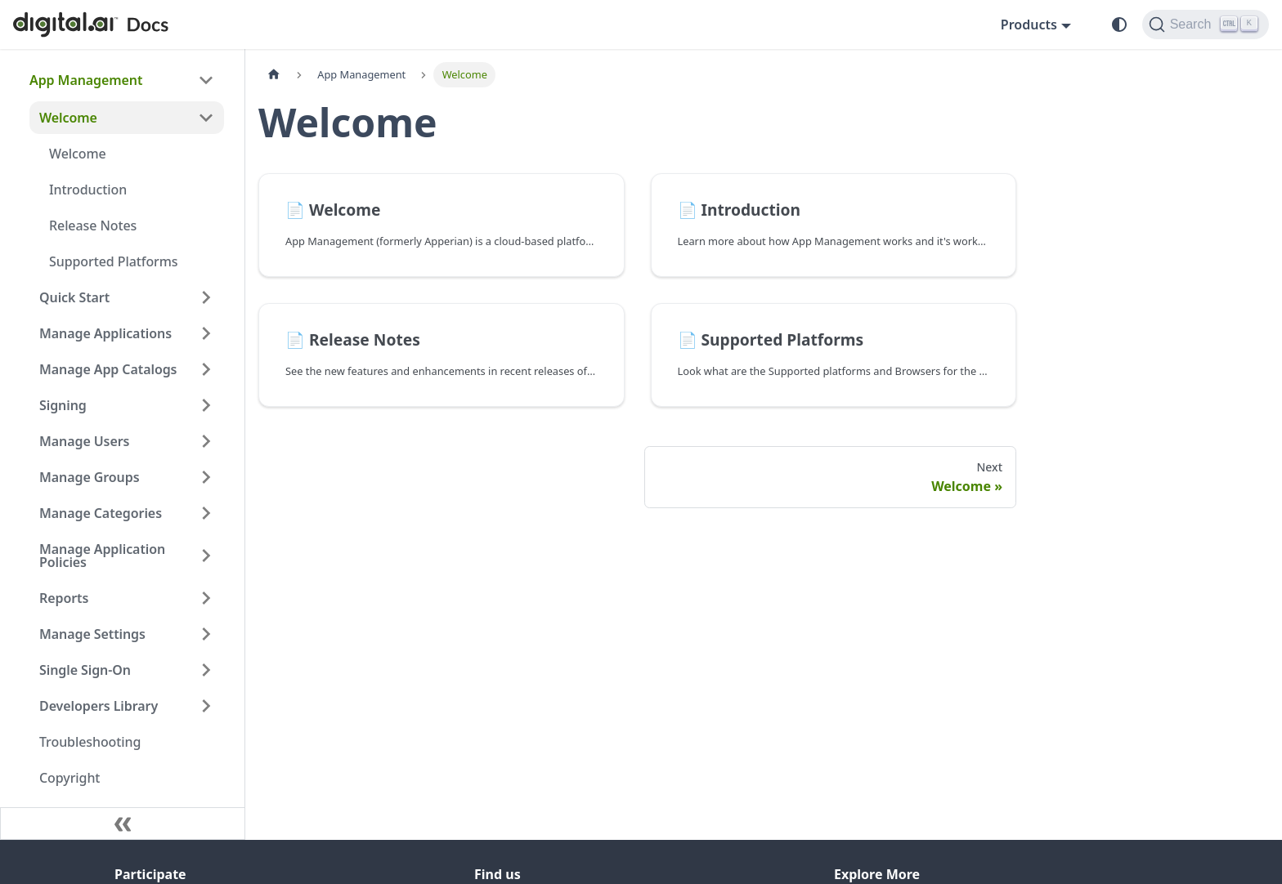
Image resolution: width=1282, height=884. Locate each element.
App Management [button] (85, 80)
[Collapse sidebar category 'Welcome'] (206, 117)
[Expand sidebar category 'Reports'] (206, 598)
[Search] (1205, 24)
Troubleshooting (90, 742)
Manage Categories (100, 513)
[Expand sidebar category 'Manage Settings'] (206, 634)
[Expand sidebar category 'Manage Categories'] (206, 513)
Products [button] (1029, 24)
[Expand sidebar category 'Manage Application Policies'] (206, 555)
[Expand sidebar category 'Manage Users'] (206, 441)
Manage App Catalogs (108, 369)
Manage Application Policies (102, 555)
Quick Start (74, 297)
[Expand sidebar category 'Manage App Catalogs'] (206, 369)
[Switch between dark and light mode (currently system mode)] (1119, 24)
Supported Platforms (113, 261)
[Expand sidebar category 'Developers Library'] (206, 706)
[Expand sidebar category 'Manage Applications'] (206, 333)
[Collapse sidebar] (122, 823)
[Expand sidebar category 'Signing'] (206, 405)
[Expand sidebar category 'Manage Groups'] (206, 477)
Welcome (68, 118)
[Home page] (273, 74)
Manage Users (84, 441)
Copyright (69, 778)
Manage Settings (92, 634)
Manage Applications (105, 333)
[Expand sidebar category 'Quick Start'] (206, 297)
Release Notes (93, 225)
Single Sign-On (85, 670)
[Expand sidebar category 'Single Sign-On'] (206, 670)
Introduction (88, 190)
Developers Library (98, 706)
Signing (63, 405)
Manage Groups (89, 477)
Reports (63, 598)
